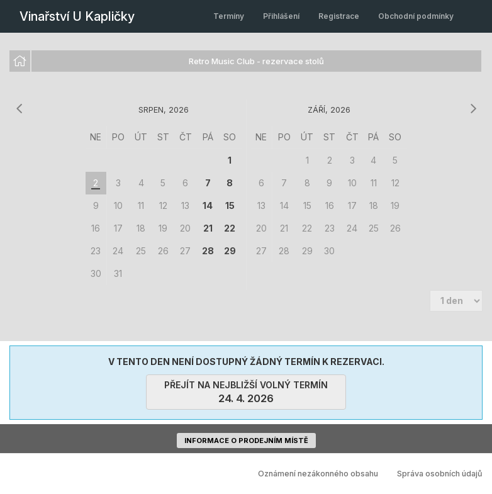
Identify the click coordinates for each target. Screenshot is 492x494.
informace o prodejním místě (246, 440)
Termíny (228, 16)
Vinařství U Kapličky (77, 16)
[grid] (164, 205)
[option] (19, 61)
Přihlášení (281, 16)
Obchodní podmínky (416, 16)
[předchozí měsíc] (18, 108)
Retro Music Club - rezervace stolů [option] (256, 61)
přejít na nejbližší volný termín (246, 392)
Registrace (338, 16)
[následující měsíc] (473, 108)
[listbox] (246, 61)
